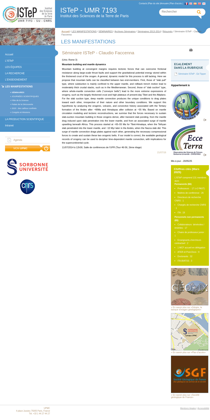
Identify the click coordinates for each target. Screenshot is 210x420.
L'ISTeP (9, 60)
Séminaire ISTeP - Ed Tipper (192, 74)
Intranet (9, 125)
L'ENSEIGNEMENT (16, 79)
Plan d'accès (176, 3)
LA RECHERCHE (15, 73)
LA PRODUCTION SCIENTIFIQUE (24, 119)
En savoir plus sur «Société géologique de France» (185, 396)
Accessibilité (203, 408)
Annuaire (164, 3)
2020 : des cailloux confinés (24, 108)
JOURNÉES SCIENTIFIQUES (25, 96)
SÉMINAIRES (18, 92)
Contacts (143, 3)
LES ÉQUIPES (13, 67)
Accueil (9, 54)
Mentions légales (188, 408)
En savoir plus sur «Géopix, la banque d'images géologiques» (186, 308)
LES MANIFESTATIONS (19, 86)
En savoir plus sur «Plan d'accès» (189, 352)
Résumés (167, 31)
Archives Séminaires (124, 31)
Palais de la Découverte (22, 104)
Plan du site (153, 3)
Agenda (17, 140)
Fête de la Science (20, 100)
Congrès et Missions (21, 112)
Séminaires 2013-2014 (149, 31)
